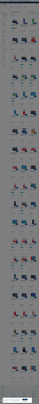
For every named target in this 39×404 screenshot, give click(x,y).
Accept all (25, 399)
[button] (3, 400)
